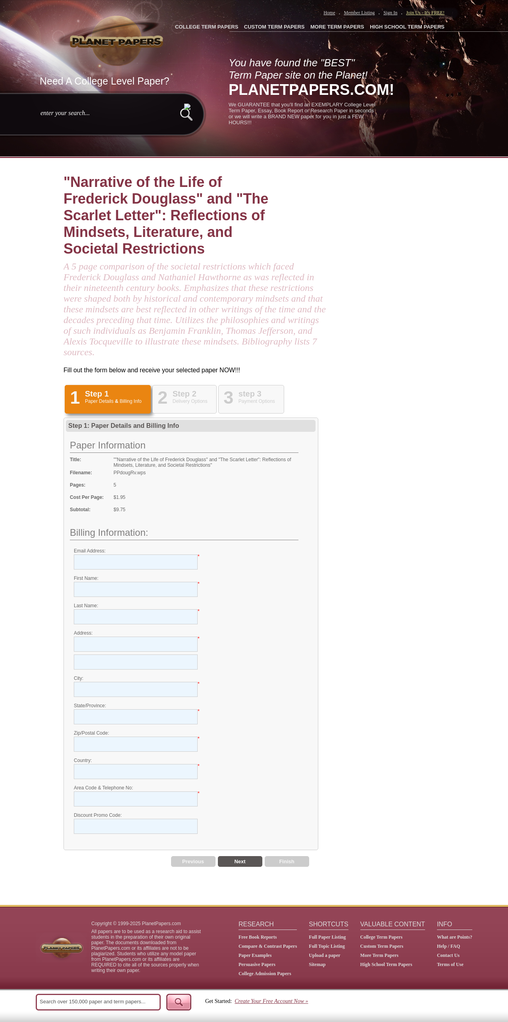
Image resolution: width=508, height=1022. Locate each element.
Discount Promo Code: (98, 815)
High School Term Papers (386, 964)
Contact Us (448, 955)
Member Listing (359, 12)
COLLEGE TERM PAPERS (206, 27)
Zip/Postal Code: (91, 733)
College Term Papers (381, 937)
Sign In (390, 12)
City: (78, 678)
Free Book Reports (258, 937)
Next (239, 861)
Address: (83, 633)
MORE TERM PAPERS (337, 27)
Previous (193, 861)
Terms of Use (450, 964)
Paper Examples (255, 955)
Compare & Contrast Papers (268, 946)
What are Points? (454, 937)
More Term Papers (379, 955)
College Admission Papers (265, 973)
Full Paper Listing (327, 937)
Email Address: (90, 551)
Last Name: (86, 605)
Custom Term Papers (382, 946)
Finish (286, 861)
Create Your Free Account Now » (271, 1001)
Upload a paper (324, 955)
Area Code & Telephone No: (103, 788)
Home (329, 12)
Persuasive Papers (257, 964)
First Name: (86, 578)
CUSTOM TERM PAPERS (274, 27)
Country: (83, 760)
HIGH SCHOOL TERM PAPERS (407, 27)
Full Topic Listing (327, 946)
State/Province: (90, 705)
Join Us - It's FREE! (425, 12)
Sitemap (317, 964)
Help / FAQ (448, 946)
